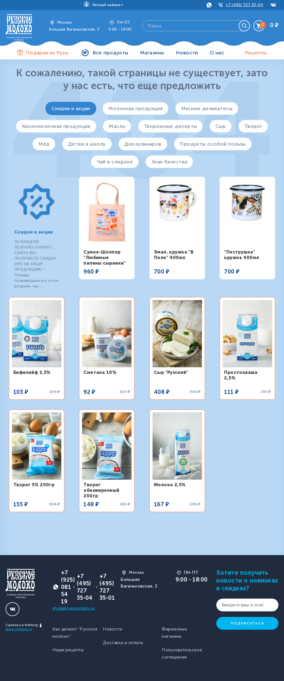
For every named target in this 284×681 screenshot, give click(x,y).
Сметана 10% (99, 372)
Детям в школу (87, 144)
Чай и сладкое (115, 162)
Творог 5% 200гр (34, 484)
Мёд (43, 144)
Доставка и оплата (123, 642)
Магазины (152, 53)
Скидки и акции (71, 108)
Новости (187, 53)
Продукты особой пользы (213, 144)
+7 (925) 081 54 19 (68, 587)
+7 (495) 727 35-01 (107, 587)
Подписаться (247, 623)
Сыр (220, 126)
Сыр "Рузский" (171, 372)
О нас (217, 53)
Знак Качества (169, 162)
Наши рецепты (67, 649)
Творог (253, 126)
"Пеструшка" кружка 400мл (241, 254)
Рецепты (256, 53)
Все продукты (110, 53)
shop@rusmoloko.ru (73, 608)
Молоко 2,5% (170, 484)
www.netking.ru (19, 629)
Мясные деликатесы (206, 108)
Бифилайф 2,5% (32, 372)
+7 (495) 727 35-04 (244, 4)
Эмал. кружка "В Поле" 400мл (174, 254)
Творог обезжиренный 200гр (101, 490)
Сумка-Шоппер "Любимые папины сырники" (104, 257)
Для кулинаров (142, 144)
